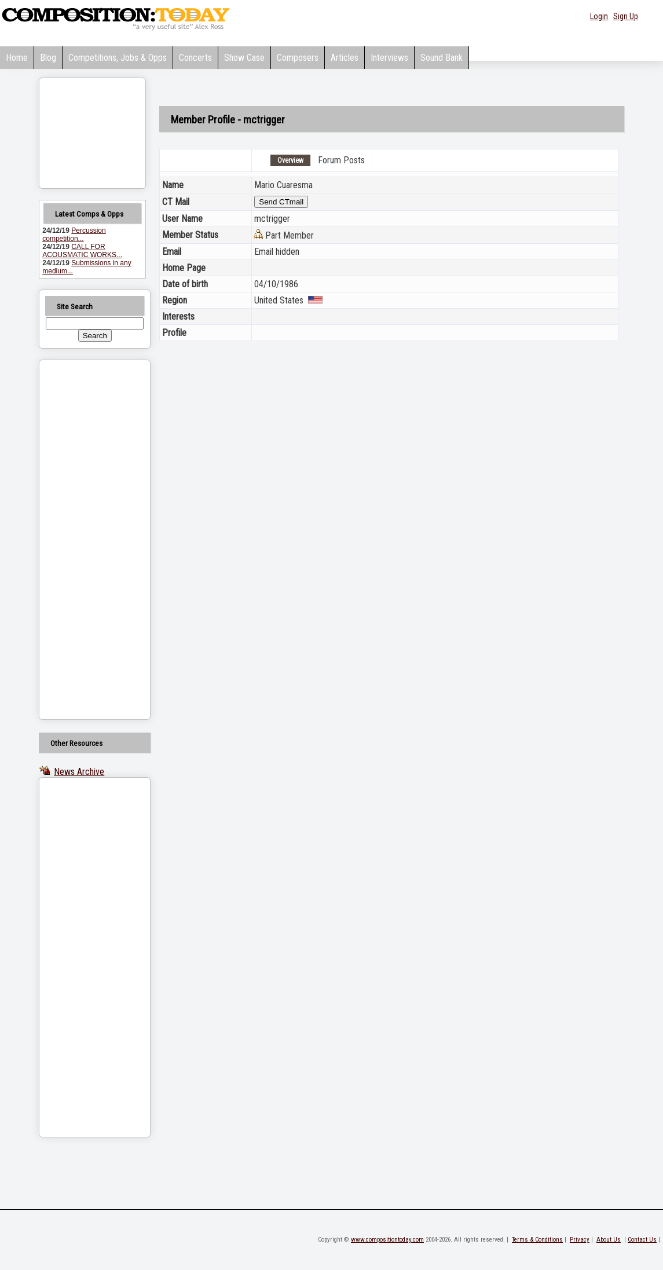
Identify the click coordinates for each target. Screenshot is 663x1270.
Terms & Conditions (537, 1239)
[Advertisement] (80, 539)
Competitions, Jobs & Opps (117, 57)
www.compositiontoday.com (387, 1239)
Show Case (244, 57)
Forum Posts (341, 160)
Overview (290, 160)
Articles (344, 57)
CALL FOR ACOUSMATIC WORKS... (82, 251)
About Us (608, 1239)
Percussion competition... (73, 234)
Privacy (579, 1239)
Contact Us (642, 1239)
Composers (297, 57)
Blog (48, 57)
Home (17, 57)
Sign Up (625, 16)
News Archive (79, 771)
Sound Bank (441, 57)
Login (599, 16)
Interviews (389, 57)
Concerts (195, 57)
